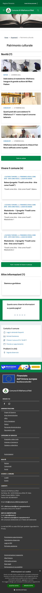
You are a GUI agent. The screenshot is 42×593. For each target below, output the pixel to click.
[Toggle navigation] (4, 10)
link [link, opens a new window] (39, 582)
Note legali (7, 564)
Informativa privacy (10, 561)
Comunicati (7, 108)
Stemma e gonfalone (12, 283)
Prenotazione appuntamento (13, 537)
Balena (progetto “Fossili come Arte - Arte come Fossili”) (20, 184)
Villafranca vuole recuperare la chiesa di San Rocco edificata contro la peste (20, 146)
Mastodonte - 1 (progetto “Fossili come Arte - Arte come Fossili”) (19, 212)
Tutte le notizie (21, 158)
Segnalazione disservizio (12, 540)
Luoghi (6, 477)
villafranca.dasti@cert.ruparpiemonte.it (17, 506)
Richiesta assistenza (10, 546)
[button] (21, 590)
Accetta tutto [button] (13, 586)
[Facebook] (4, 404)
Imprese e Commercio (11, 442)
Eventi (6, 480)
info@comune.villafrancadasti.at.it (16, 502)
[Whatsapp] (9, 404)
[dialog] (21, 581)
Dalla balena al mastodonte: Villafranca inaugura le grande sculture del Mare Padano (18, 81)
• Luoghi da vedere (26, 179)
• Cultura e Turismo (10, 177)
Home (6, 37)
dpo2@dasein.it (10, 515)
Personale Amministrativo (12, 427)
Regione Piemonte (8, 3)
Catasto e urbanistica (11, 445)
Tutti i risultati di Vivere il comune (21, 264)
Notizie (5, 75)
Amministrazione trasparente (13, 555)
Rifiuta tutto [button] (28, 585)
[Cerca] (38, 10)
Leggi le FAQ (8, 543)
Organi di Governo (10, 412)
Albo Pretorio (8, 558)
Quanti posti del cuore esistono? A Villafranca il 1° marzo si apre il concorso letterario (19, 114)
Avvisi (6, 469)
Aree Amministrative (11, 415)
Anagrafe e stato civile (11, 439)
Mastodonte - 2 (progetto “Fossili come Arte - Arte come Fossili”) (19, 242)
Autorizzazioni (8, 454)
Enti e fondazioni (9, 421)
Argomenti (14, 37)
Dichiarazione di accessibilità (13, 567)
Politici (6, 424)
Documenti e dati (9, 430)
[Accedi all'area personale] (30, 3)
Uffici (6, 418)
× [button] (40, 571)
